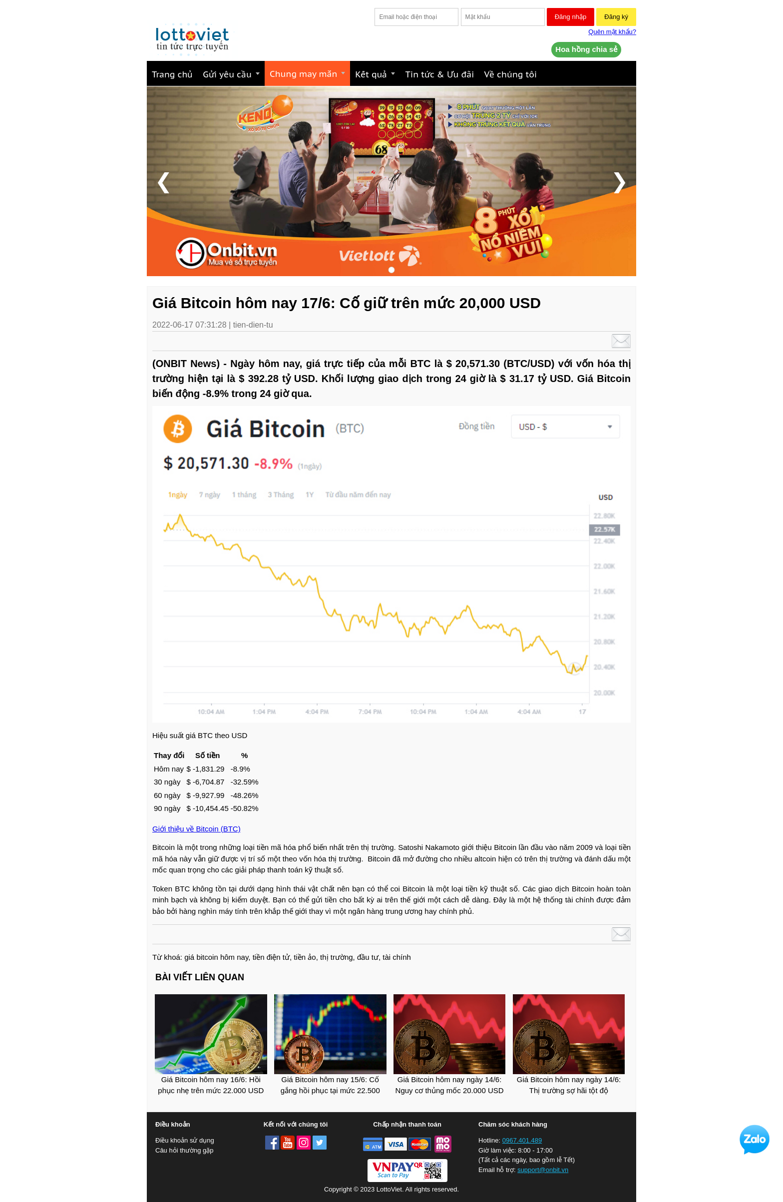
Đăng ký (616, 16)
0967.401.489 (522, 1140)
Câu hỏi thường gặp (184, 1150)
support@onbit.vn (542, 1170)
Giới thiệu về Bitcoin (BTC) (196, 828)
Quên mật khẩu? (612, 31)
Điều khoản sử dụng (184, 1140)
